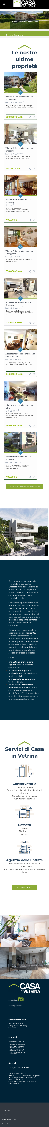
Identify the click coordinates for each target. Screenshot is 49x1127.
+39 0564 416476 (16, 1041)
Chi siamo (6, 1110)
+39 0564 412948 (16, 1044)
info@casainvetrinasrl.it (19, 1067)
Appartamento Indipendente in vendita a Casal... (20, 355)
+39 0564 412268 (16, 1047)
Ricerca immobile (9, 1119)
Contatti (5, 1124)
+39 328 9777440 (16, 1053)
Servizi (4, 1115)
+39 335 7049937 (16, 1050)
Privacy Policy (15, 1005)
